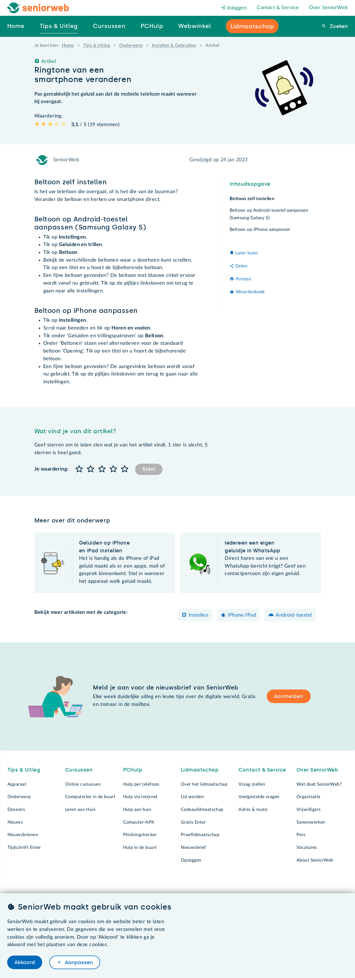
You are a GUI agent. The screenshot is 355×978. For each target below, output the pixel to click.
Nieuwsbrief (193, 847)
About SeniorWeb (314, 860)
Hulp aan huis (137, 809)
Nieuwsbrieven (22, 835)
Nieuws (15, 822)
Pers (301, 835)
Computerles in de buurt (90, 797)
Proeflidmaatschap (200, 835)
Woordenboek (250, 292)
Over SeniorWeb (328, 7)
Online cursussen (83, 784)
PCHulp (132, 770)
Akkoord (24, 962)
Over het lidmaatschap (204, 784)
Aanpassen (78, 962)
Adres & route (253, 809)
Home (68, 45)
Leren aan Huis (80, 809)
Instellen (198, 615)
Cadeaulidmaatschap (202, 809)
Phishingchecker (140, 835)
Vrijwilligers (308, 809)
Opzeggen (191, 860)
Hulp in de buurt (140, 847)
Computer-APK (139, 822)
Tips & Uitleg (96, 45)
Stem (148, 469)
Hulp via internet (140, 797)
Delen (241, 266)
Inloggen (233, 8)
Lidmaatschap (200, 770)
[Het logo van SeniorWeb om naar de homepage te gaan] (38, 7)
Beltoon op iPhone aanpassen (260, 229)
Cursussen (79, 770)
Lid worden (192, 797)
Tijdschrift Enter (24, 847)
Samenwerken (310, 822)
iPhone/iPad (242, 615)
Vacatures (306, 847)
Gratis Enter (193, 822)
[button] (79, 469)
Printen (243, 279)
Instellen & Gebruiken (174, 45)
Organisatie (308, 797)
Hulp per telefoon (141, 784)
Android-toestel (294, 615)
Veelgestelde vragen (259, 797)
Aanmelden (288, 696)
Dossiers (16, 809)
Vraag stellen (252, 784)
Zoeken (338, 26)
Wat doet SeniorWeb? (319, 784)
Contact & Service (278, 7)
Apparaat (16, 784)
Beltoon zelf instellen (252, 198)
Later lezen (246, 253)
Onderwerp (131, 45)
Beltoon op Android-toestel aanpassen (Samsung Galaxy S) (269, 214)
